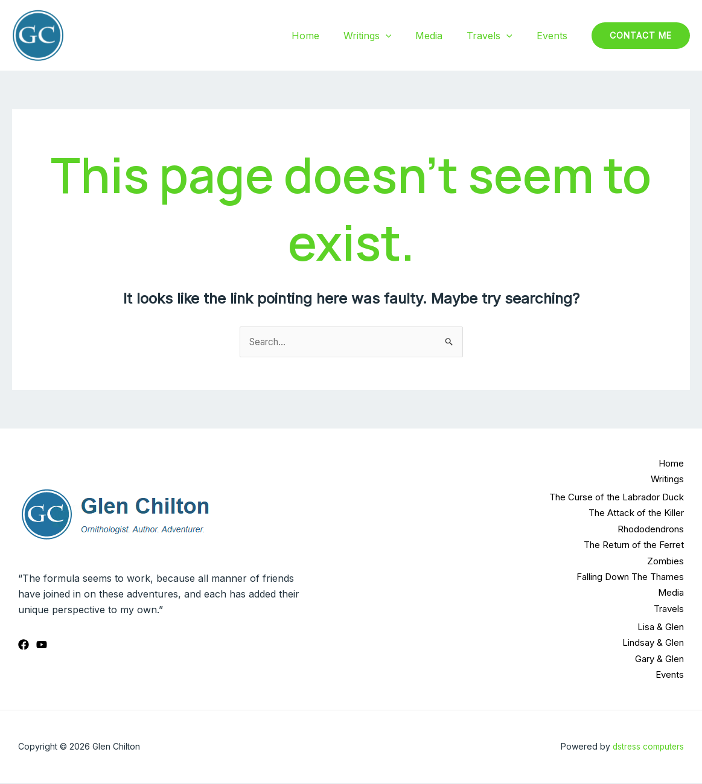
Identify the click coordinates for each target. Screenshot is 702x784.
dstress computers (647, 747)
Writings (384, 35)
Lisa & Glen (660, 627)
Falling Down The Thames (630, 577)
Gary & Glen (659, 659)
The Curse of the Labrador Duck (616, 497)
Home (327, 36)
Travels (497, 35)
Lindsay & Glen (653, 643)
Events (554, 36)
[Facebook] (23, 645)
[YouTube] (41, 645)
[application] (403, 35)
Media (441, 36)
